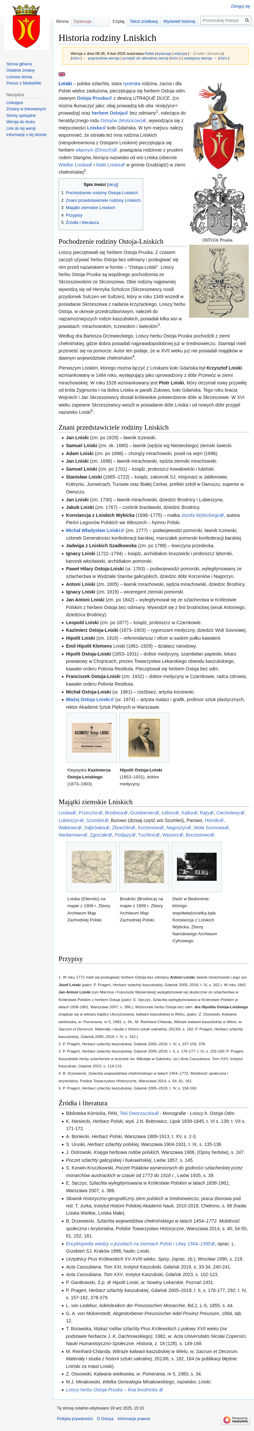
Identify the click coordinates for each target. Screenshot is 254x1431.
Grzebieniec (142, 812)
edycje (180, 53)
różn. (76, 58)
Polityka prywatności (75, 1418)
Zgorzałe (99, 835)
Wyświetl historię (179, 21)
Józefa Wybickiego (200, 515)
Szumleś (95, 820)
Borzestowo (198, 835)
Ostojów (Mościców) (121, 120)
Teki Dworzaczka (137, 1113)
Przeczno (88, 812)
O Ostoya (105, 1418)
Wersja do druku (20, 122)
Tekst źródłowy (144, 21)
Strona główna (19, 64)
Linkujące (14, 102)
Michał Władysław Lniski (93, 530)
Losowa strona (19, 77)
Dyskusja (82, 21)
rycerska (132, 83)
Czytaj (118, 21)
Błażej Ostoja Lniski (87, 699)
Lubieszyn (69, 820)
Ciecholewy (228, 812)
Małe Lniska (108, 164)
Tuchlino (146, 835)
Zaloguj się (240, 6)
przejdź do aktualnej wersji (145, 58)
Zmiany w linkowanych (26, 109)
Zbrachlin (121, 827)
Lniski (65, 83)
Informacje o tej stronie (26, 134)
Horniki (212, 820)
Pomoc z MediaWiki (23, 83)
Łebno (168, 812)
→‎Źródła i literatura (206, 53)
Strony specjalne (21, 115)
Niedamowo (71, 835)
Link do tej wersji (21, 128)
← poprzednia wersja (101, 58)
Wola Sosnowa (209, 827)
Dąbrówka (94, 827)
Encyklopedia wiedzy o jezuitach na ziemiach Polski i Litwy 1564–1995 (138, 1243)
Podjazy (123, 835)
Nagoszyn (176, 827)
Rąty (204, 812)
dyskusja (163, 53)
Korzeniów (148, 827)
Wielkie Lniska (73, 164)
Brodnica (114, 812)
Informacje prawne (133, 1418)
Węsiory (170, 835)
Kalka (187, 812)
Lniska (65, 812)
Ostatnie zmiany (20, 70)
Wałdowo (68, 827)
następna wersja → (200, 58)
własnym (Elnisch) (94, 150)
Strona (62, 21)
